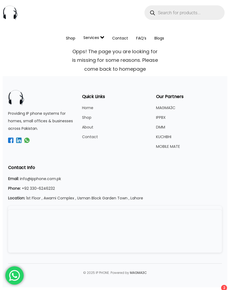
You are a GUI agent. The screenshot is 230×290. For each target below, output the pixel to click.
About (87, 127)
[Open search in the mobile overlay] (184, 13)
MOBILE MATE (168, 146)
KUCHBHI (163, 136)
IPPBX (161, 117)
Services (93, 37)
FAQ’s (141, 38)
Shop (70, 38)
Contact (120, 38)
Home (87, 107)
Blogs (159, 38)
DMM (160, 127)
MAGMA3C (165, 107)
